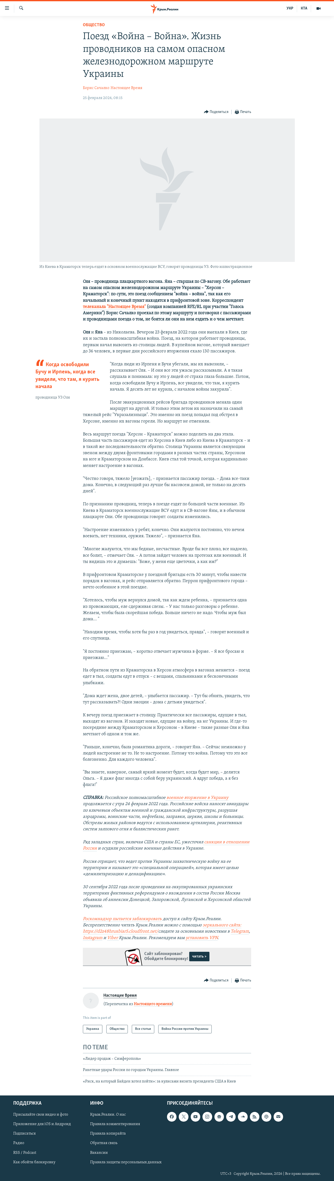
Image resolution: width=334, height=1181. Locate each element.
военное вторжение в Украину (197, 797)
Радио (18, 1143)
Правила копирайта (108, 1134)
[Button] (216, 112)
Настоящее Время (126, 88)
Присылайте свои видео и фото (40, 1115)
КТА (304, 8)
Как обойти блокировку (34, 1162)
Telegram (240, 931)
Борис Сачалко (96, 88)
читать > (199, 957)
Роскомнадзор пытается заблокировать (122, 919)
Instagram (92, 938)
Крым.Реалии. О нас (108, 1115)
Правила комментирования (115, 1124)
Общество (94, 25)
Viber (113, 938)
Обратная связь (103, 1143)
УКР (290, 8)
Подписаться (24, 1134)
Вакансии (99, 1153)
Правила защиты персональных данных (126, 1162)
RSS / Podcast (24, 1153)
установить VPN (202, 938)
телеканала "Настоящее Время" (114, 307)
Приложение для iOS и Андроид (42, 1124)
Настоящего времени (153, 1004)
